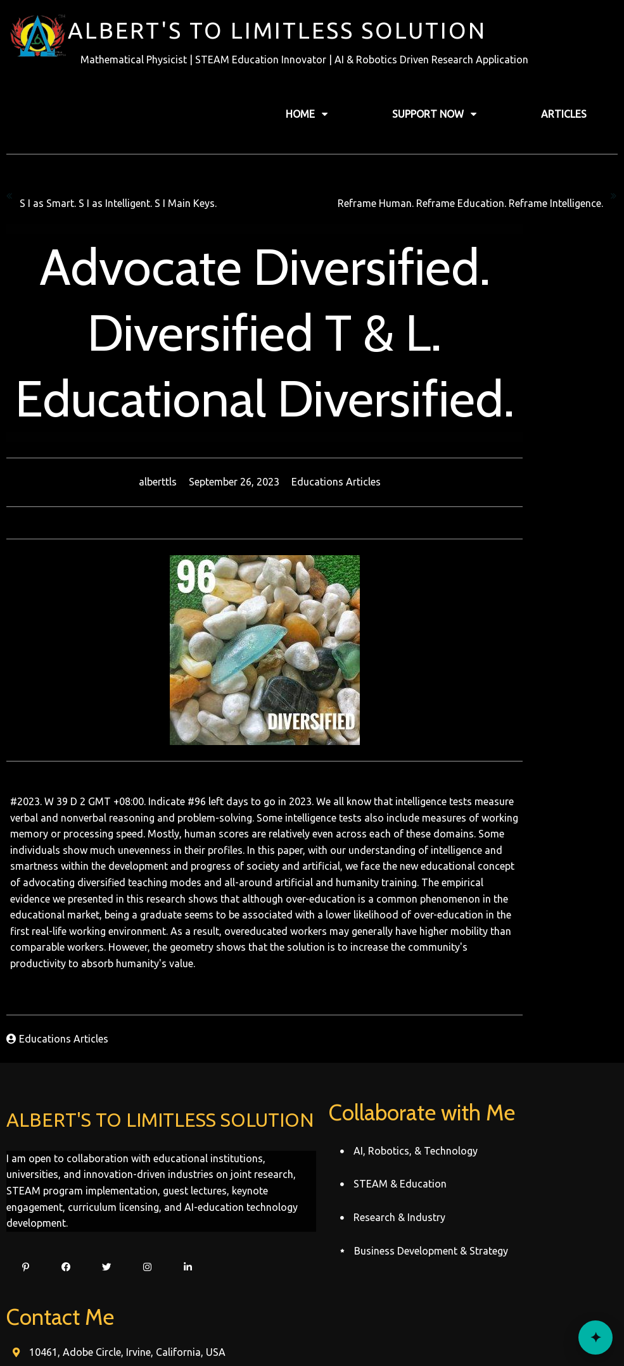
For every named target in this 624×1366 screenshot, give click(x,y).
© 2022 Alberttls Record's (312, 1332)
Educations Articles (383, 480)
